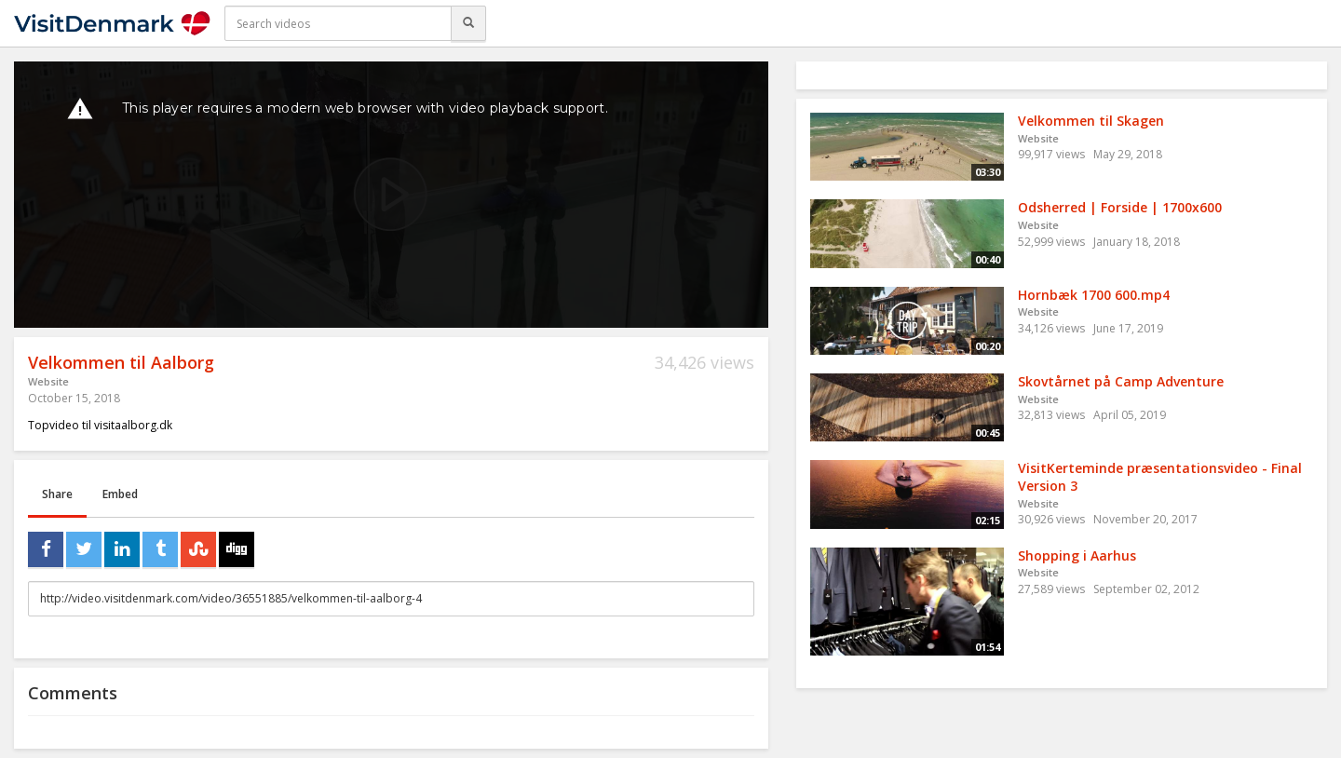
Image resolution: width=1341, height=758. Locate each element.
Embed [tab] (120, 494)
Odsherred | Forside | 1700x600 (1120, 207)
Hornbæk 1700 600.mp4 (1094, 295)
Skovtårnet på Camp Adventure (1121, 381)
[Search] (468, 23)
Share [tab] (57, 494)
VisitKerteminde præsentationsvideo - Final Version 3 (1160, 476)
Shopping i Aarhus (1077, 555)
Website (48, 381)
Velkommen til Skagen (1091, 120)
